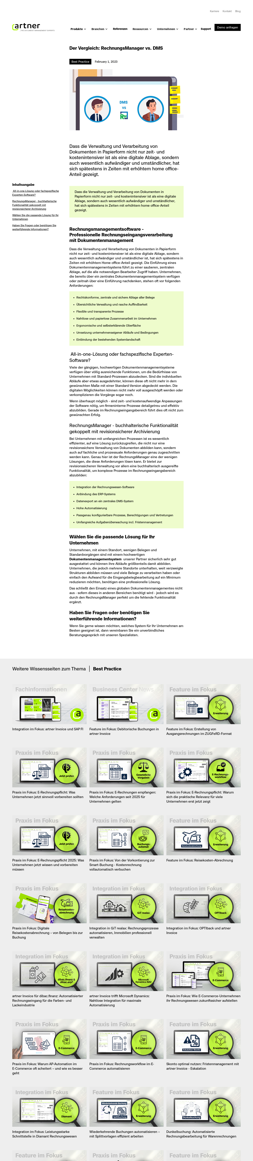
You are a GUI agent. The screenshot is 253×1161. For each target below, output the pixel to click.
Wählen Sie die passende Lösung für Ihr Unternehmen (35, 217)
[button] (78, 30)
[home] (33, 25)
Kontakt (227, 11)
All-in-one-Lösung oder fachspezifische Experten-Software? (35, 192)
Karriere (214, 11)
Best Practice (80, 61)
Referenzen (120, 28)
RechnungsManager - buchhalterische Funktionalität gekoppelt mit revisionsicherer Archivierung (34, 205)
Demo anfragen (227, 27)
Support (206, 28)
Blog (238, 11)
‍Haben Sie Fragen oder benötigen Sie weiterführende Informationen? (34, 227)
